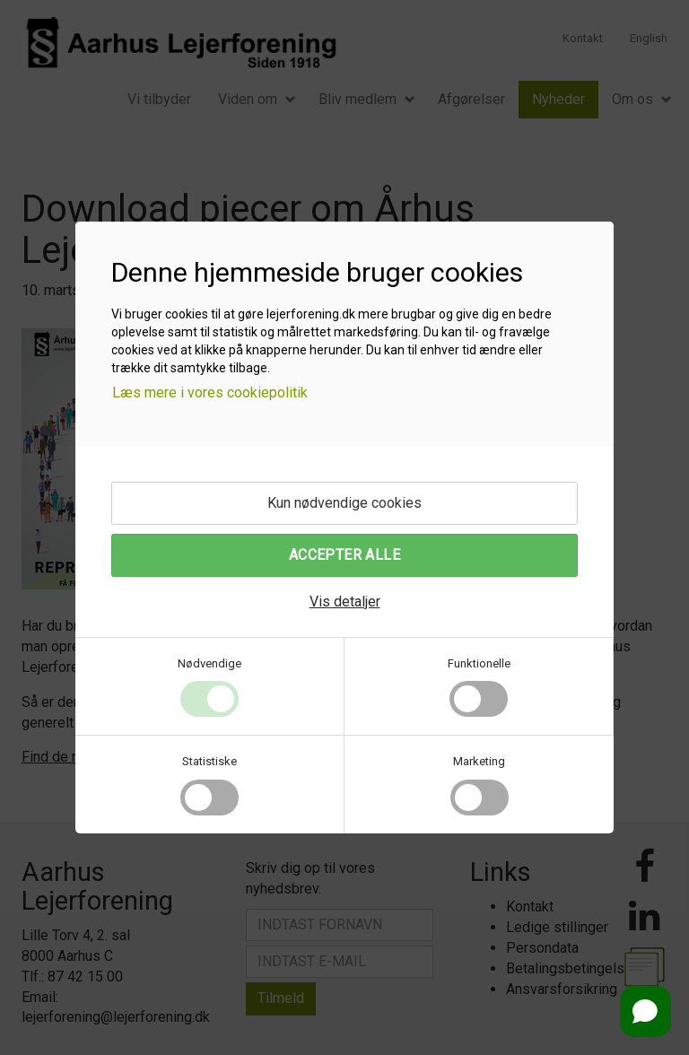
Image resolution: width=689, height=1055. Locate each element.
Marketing (479, 761)
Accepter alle (344, 554)
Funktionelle (479, 663)
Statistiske (209, 761)
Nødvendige (209, 663)
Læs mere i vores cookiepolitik (210, 392)
